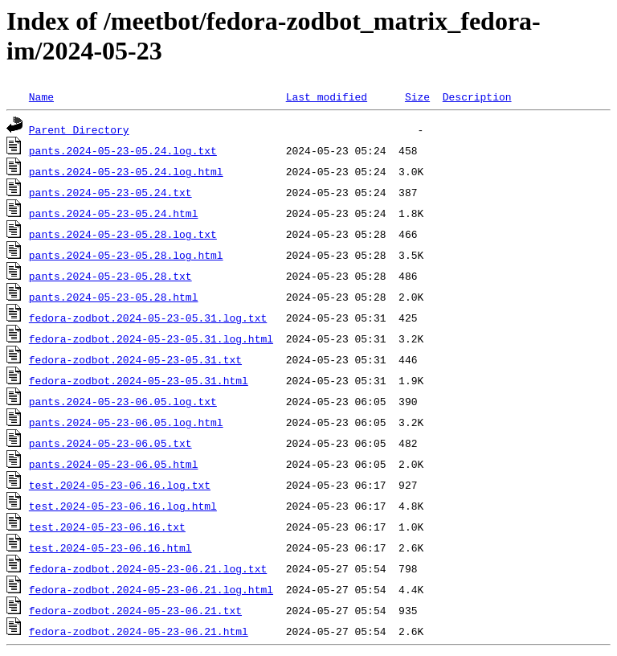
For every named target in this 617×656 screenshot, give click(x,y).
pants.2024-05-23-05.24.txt (110, 192)
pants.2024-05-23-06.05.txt (110, 443)
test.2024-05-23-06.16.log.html (123, 505)
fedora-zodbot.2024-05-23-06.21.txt (135, 610)
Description (477, 96)
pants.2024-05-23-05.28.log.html (126, 255)
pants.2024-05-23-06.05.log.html (126, 422)
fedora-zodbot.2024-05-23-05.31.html (138, 380)
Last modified (326, 96)
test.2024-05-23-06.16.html (110, 547)
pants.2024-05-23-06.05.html (113, 464)
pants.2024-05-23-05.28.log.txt (123, 234)
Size (417, 96)
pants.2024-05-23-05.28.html (113, 296)
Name (41, 96)
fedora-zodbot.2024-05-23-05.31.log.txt (148, 317)
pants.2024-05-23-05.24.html (113, 213)
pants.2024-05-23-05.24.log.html (126, 171)
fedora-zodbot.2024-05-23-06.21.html (138, 631)
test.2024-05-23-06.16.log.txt (119, 485)
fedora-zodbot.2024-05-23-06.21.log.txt (148, 568)
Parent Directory (79, 129)
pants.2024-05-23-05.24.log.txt (123, 150)
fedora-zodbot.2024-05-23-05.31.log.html (151, 338)
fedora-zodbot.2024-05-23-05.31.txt (135, 359)
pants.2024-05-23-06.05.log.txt (123, 401)
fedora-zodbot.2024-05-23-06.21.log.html (151, 589)
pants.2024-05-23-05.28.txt (110, 276)
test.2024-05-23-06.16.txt (107, 526)
